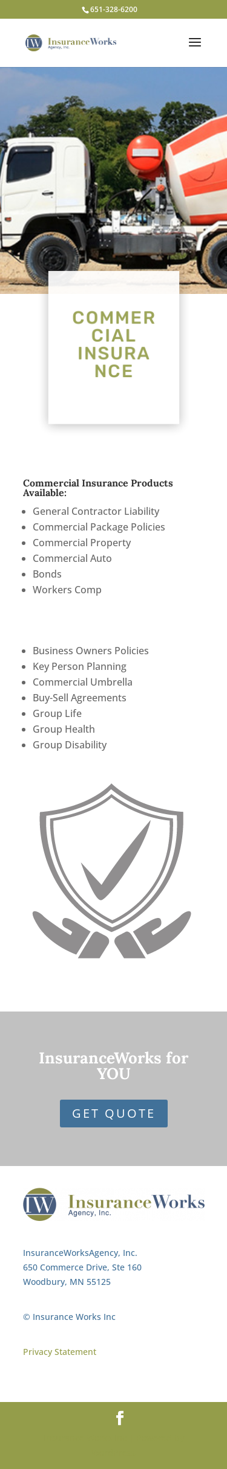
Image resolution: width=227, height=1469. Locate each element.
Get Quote (114, 1113)
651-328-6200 (113, 9)
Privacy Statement (59, 1351)
